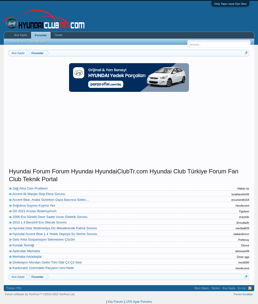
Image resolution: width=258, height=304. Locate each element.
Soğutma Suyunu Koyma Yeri (34, 205)
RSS (250, 288)
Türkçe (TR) (13, 288)
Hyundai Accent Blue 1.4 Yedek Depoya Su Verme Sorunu (55, 234)
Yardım (215, 288)
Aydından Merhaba (26, 251)
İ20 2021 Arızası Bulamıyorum (34, 211)
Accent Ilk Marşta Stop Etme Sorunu (38, 194)
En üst (242, 288)
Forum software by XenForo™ (40, 294)
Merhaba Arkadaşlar (27, 256)
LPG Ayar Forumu (139, 301)
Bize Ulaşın (202, 288)
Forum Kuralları (243, 294)
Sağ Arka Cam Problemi (30, 188)
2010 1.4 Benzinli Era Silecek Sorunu (40, 222)
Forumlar (41, 35)
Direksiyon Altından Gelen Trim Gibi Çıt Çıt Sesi (47, 262)
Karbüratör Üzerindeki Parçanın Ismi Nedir (43, 268)
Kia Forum (115, 301)
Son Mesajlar (38, 41)
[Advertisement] (129, 132)
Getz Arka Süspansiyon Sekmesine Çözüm (44, 239)
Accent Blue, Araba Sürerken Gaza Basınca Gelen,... (50, 200)
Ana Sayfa (20, 34)
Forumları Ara (16, 41)
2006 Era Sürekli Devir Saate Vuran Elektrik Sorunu (50, 217)
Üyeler (59, 34)
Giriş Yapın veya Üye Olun (230, 3)
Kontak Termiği (23, 245)
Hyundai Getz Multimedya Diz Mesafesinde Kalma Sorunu (55, 228)
